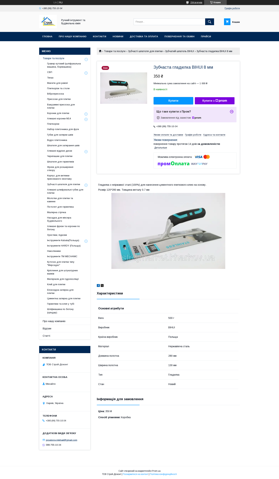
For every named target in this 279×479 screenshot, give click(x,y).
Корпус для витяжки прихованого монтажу (59, 177)
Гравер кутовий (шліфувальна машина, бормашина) (64, 65)
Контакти (99, 36)
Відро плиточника (57, 140)
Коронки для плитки (58, 113)
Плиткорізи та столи (58, 88)
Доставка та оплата (144, 36)
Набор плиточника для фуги (63, 129)
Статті (46, 335)
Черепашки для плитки (59, 156)
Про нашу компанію (72, 36)
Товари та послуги (114, 51)
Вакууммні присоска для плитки (61, 106)
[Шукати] (209, 21)
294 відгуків (196, 2)
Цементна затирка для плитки (63, 298)
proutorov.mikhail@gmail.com (61, 440)
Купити (173, 100)
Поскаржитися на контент (135, 474)
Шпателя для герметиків (60, 161)
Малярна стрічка (56, 212)
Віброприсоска (55, 93)
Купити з (214, 100)
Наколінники (54, 251)
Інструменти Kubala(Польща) (63, 240)
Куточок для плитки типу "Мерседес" (60, 263)
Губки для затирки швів (60, 134)
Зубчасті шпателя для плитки (145, 51)
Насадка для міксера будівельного (59, 219)
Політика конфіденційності (163, 474)
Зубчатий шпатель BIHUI (179, 51)
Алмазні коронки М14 (59, 118)
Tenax (50, 77)
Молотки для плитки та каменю (60, 200)
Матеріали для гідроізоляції (63, 279)
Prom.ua (156, 471)
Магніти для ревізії (57, 83)
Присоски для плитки (59, 99)
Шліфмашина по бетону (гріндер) (60, 311)
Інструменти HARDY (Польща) (64, 245)
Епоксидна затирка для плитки (60, 291)
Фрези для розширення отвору (60, 169)
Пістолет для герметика (60, 206)
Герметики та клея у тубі (60, 303)
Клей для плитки (56, 284)
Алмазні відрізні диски (59, 150)
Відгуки (47, 328)
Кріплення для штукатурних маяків (62, 272)
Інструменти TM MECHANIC (62, 256)
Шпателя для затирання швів (63, 145)
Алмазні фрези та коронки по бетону (63, 228)
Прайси (206, 36)
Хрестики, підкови (57, 235)
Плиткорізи (53, 124)
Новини (118, 36)
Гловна (47, 36)
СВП (49, 72)
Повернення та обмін (179, 36)
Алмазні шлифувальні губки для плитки (65, 191)
